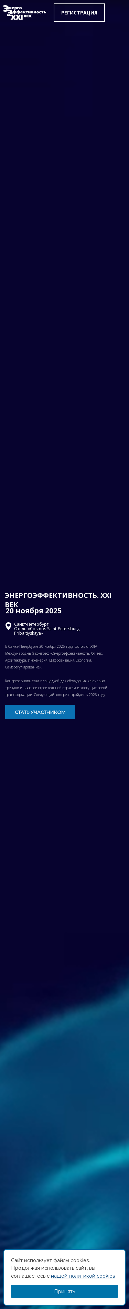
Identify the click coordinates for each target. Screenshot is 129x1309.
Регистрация (79, 12)
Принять (64, 1291)
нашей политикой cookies (83, 1276)
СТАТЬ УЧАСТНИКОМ (40, 712)
